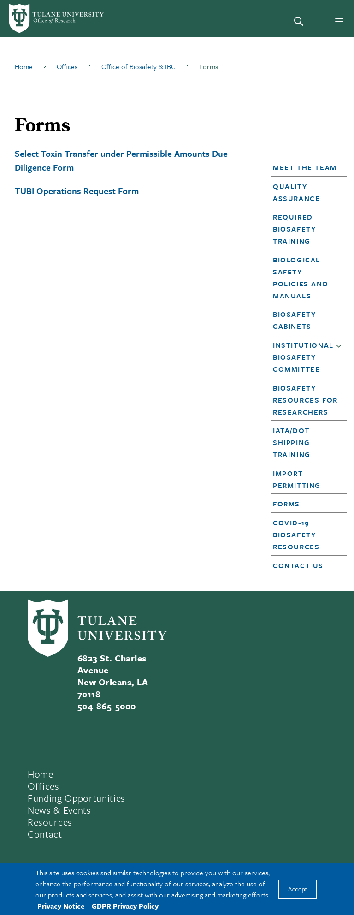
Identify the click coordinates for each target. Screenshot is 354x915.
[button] (306, 167)
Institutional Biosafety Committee (303, 357)
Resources (50, 822)
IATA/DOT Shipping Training (292, 442)
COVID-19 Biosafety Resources (296, 534)
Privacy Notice (60, 906)
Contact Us (298, 565)
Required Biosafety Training (294, 229)
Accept (297, 889)
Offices (43, 786)
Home (40, 774)
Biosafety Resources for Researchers (305, 400)
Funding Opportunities (76, 798)
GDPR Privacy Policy (125, 906)
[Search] (298, 23)
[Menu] (339, 21)
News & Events (59, 810)
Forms (286, 504)
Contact (45, 834)
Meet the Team (305, 167)
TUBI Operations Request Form (77, 190)
